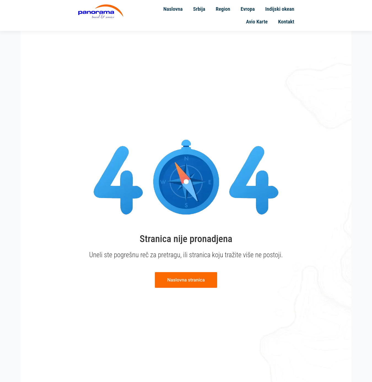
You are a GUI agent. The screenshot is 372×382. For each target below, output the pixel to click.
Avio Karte (300, 16)
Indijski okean (264, 16)
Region (208, 16)
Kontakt (330, 16)
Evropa (232, 16)
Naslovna (158, 16)
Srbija (184, 16)
